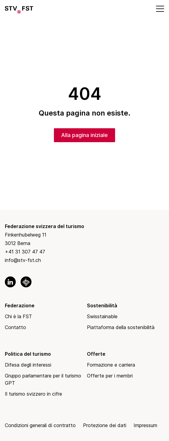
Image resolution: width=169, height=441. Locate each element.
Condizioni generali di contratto (40, 425)
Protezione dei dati (104, 425)
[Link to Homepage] (19, 8)
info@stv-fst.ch (23, 260)
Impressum (145, 425)
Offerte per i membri (110, 376)
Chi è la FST (18, 316)
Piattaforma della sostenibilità (120, 327)
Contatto (15, 327)
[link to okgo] (26, 281)
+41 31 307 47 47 (25, 252)
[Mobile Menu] (159, 8)
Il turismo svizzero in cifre (33, 394)
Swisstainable (102, 316)
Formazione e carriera (111, 365)
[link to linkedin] (10, 281)
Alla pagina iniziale (84, 135)
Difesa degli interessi (28, 365)
